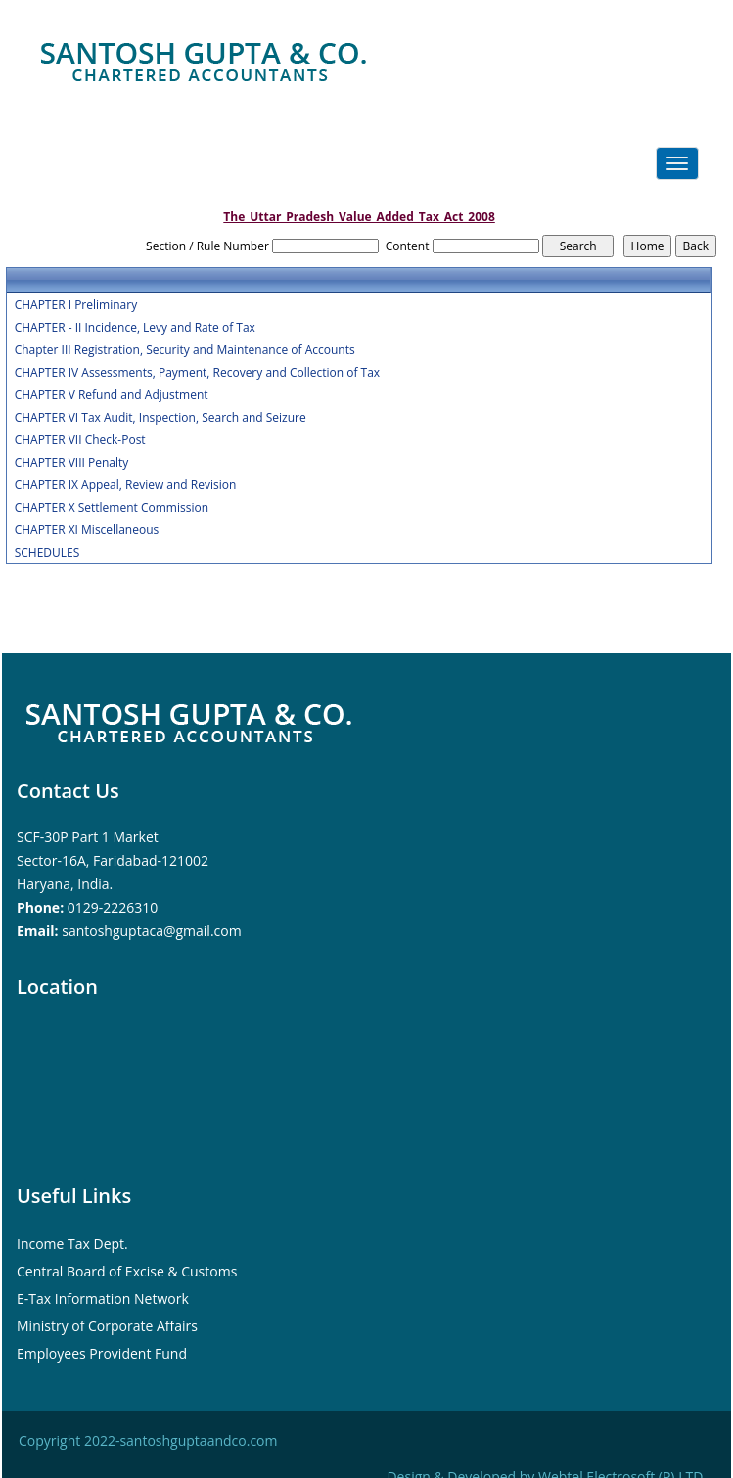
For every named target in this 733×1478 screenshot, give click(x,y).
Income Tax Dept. (72, 1243)
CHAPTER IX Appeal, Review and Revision (126, 485)
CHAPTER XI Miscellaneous (87, 530)
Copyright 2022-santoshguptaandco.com (148, 1440)
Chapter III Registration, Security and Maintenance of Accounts (185, 350)
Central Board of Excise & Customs (127, 1271)
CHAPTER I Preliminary (76, 305)
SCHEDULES (47, 552)
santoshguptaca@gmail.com (151, 930)
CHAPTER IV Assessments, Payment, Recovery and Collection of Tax (198, 373)
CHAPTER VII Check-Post (80, 440)
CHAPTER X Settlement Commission (111, 507)
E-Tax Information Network (103, 1298)
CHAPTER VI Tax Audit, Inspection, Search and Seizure (160, 417)
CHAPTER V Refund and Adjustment (111, 395)
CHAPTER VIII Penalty (72, 462)
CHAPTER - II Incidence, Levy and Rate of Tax (135, 328)
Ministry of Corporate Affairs (107, 1326)
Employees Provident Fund (102, 1353)
